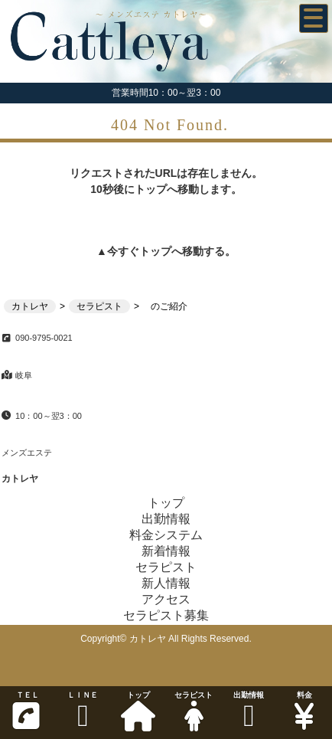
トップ (138, 711)
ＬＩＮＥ (82, 711)
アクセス (166, 599)
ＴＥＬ (26, 710)
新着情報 (166, 551)
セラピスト (193, 711)
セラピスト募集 (166, 615)
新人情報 (166, 583)
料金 (304, 711)
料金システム (166, 534)
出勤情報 (248, 711)
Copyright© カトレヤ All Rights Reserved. (166, 638)
